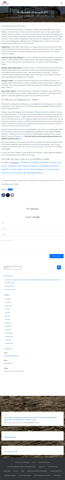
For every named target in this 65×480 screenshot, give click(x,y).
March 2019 (8, 323)
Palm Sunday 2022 (9, 286)
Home (22, 471)
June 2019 (7, 312)
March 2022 (8, 302)
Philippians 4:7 (19, 136)
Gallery (15, 471)
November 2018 (9, 336)
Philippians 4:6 (39, 112)
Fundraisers (6, 471)
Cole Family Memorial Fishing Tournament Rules (21, 466)
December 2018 (9, 333)
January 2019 (8, 329)
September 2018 (9, 343)
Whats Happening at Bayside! (42, 475)
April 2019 (7, 319)
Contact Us (42, 466)
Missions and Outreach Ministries (37, 471)
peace (20, 138)
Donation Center (53, 466)
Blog (10, 189)
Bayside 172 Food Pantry (22, 462)
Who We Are (57, 475)
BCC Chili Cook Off (10, 289)
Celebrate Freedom (44, 462)
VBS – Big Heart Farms (25, 475)
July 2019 (7, 309)
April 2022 (7, 299)
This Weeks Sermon (10, 475)
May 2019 (7, 316)
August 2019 (8, 306)
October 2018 (8, 340)
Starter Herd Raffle (56, 471)
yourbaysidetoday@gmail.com (11, 355)
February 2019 (8, 326)
